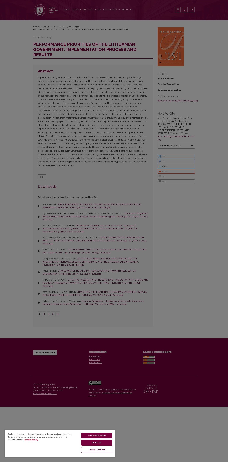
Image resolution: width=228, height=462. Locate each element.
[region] (60, 443)
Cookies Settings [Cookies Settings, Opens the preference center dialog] (97, 450)
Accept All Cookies (97, 435)
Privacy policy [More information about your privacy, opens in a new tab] (31, 440)
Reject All (96, 443)
